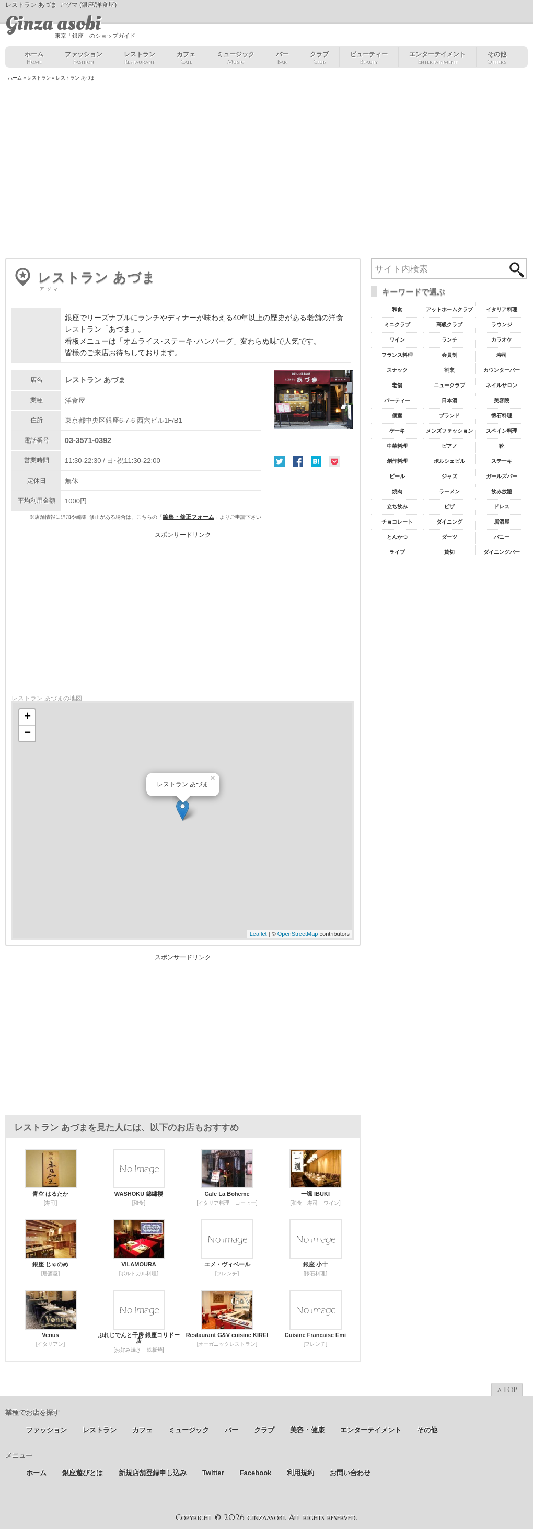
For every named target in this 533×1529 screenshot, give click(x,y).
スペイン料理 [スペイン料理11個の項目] (501, 431)
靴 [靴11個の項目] (501, 446)
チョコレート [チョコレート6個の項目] (397, 522)
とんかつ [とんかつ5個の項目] (397, 537)
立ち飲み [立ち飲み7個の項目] (397, 506)
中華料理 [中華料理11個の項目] (397, 446)
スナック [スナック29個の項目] (397, 370)
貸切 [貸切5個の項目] (449, 552)
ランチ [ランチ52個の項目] (449, 340)
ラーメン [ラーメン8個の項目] (449, 491)
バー (282, 58)
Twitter (279, 461)
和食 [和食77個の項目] (397, 309)
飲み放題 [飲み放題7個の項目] (501, 491)
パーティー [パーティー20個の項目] (397, 400)
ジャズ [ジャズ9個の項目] (449, 476)
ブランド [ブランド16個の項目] (449, 415)
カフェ (186, 58)
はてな (316, 461)
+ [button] (27, 717)
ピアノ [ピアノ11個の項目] (449, 446)
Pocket (334, 461)
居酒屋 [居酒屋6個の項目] (501, 522)
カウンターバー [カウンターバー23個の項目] (501, 370)
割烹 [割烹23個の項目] (449, 370)
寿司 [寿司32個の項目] (501, 355)
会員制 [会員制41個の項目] (449, 355)
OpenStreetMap (297, 934)
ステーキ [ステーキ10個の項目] (501, 461)
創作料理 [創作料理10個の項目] (397, 461)
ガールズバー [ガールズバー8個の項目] (501, 476)
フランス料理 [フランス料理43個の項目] (397, 355)
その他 (496, 58)
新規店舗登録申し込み (153, 1473)
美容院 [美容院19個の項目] (501, 400)
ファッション (83, 58)
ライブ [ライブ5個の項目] (397, 552)
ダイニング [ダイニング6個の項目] (449, 522)
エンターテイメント (437, 58)
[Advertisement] (266, 170)
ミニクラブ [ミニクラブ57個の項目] (397, 324)
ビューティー (369, 58)
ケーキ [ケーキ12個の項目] (397, 431)
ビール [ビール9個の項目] (397, 476)
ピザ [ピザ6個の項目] (449, 506)
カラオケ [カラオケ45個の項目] (501, 340)
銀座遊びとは (82, 1473)
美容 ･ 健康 (307, 1430)
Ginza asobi (53, 23)
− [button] (27, 733)
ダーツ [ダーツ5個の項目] (449, 537)
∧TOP (506, 1390)
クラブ (319, 58)
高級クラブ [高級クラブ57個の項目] (449, 324)
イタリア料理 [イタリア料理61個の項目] (501, 309)
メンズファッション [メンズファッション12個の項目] (449, 431)
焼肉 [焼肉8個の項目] (397, 491)
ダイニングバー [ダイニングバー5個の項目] (501, 552)
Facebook (298, 461)
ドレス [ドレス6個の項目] (501, 506)
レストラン (139, 58)
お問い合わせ (350, 1473)
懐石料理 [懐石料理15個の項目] (501, 415)
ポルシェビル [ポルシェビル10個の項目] (449, 461)
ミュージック (235, 58)
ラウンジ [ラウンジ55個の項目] (501, 324)
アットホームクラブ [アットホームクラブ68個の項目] (449, 309)
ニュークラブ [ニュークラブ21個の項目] (449, 385)
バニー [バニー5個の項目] (501, 537)
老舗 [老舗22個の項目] (397, 385)
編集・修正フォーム (188, 517)
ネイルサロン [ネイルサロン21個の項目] (501, 385)
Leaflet (258, 934)
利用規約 (300, 1473)
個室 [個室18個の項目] (397, 415)
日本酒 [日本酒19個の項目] (449, 400)
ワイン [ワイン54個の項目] (397, 340)
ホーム (34, 58)
